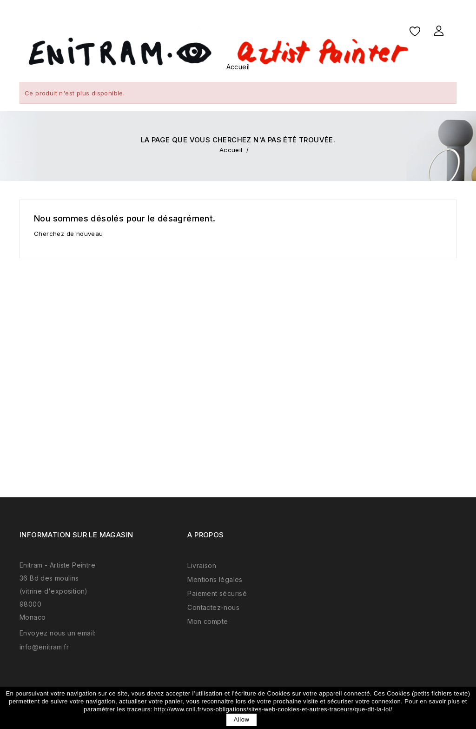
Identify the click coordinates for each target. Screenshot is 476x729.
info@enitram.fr (44, 647)
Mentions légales (214, 579)
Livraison (201, 565)
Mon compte (207, 621)
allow (242, 719)
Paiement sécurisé (217, 593)
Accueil (238, 67)
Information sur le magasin (76, 534)
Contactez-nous (213, 607)
